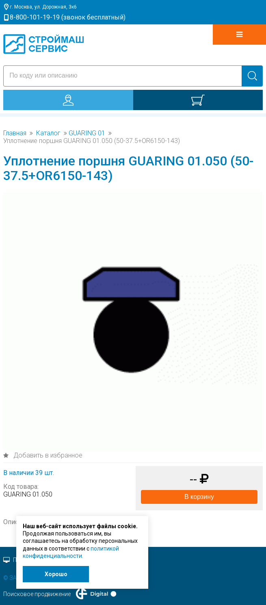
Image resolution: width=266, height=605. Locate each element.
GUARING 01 (87, 133)
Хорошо (56, 574)
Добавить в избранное (47, 455)
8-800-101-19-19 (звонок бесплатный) (67, 17)
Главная (14, 133)
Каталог (48, 133)
